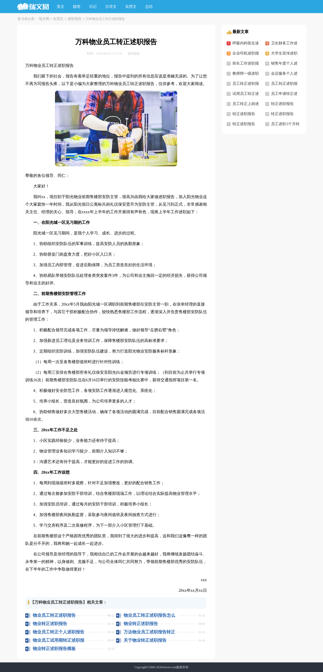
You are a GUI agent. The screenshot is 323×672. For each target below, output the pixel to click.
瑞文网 (44, 19)
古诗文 (111, 7)
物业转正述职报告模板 (54, 648)
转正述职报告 (282, 104)
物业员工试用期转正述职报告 (58, 640)
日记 (93, 7)
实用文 (131, 7)
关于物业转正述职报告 (145, 640)
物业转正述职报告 (50, 623)
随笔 (76, 7)
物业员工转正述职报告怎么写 (149, 615)
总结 (149, 7)
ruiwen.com (169, 667)
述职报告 (75, 19)
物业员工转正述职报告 (54, 615)
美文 (60, 7)
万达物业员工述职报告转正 (149, 632)
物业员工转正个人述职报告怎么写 (58, 632)
